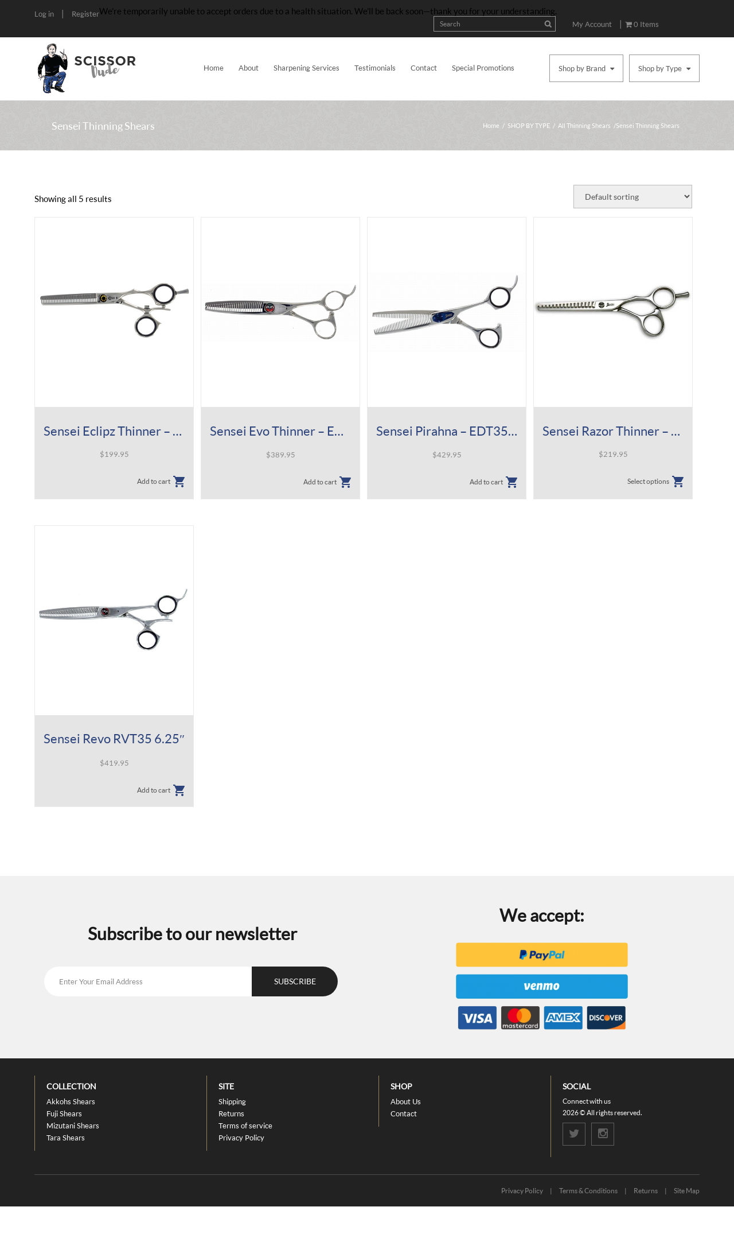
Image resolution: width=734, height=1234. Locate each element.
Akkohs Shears (70, 1101)
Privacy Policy (241, 1137)
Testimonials (375, 67)
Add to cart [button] (153, 481)
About (249, 67)
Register (85, 13)
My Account (592, 24)
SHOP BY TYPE (528, 125)
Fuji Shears (64, 1113)
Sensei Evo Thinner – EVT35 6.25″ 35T (280, 431)
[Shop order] (632, 196)
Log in (44, 13)
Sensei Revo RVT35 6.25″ (114, 738)
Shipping (232, 1101)
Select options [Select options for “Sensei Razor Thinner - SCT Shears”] (648, 481)
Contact (424, 67)
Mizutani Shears (72, 1125)
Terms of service (245, 1125)
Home (214, 67)
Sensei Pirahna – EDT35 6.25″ (446, 431)
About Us (406, 1101)
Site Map (687, 1190)
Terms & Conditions (588, 1190)
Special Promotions (483, 67)
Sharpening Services (306, 67)
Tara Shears (65, 1137)
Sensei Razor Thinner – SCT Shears (613, 431)
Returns (231, 1113)
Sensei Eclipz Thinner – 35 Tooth (114, 431)
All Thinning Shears (584, 125)
